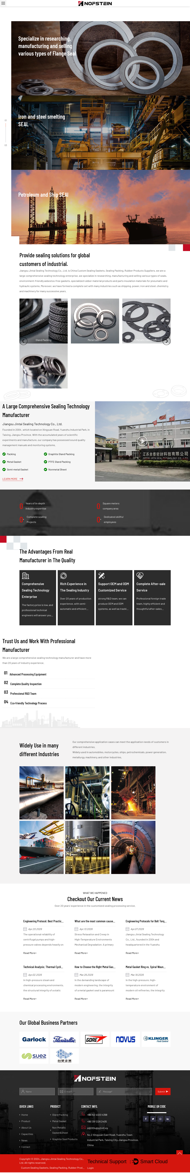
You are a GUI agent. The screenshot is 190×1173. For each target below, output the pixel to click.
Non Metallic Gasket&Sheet (59, 1131)
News (23, 1141)
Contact (24, 1147)
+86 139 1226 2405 (94, 1122)
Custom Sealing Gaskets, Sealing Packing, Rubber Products (53, 1168)
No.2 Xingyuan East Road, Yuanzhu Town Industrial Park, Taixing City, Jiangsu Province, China (110, 1140)
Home (23, 1115)
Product (24, 1121)
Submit (163, 1092)
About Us (25, 1128)
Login (90, 1168)
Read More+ (30, 953)
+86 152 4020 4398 (94, 1115)
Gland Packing (59, 1115)
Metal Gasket (58, 1121)
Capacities (26, 1134)
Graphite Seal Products (63, 1139)
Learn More (12, 478)
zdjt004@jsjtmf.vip (94, 1128)
